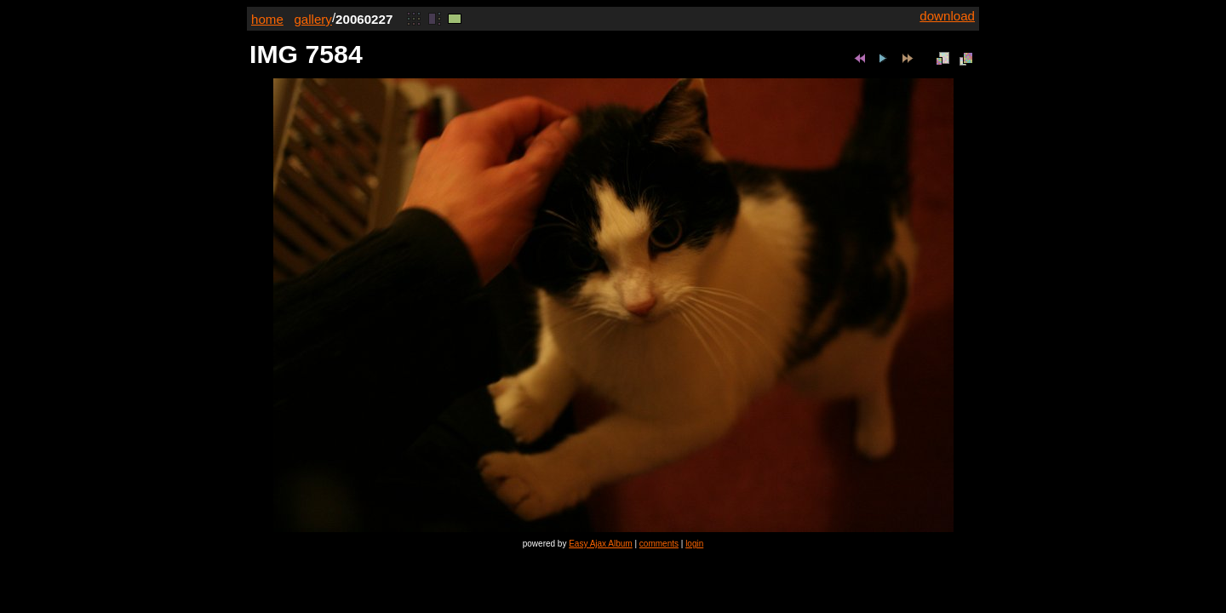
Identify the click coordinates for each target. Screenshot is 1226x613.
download (947, 16)
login (694, 543)
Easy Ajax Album (600, 543)
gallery (313, 19)
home (267, 19)
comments (659, 543)
